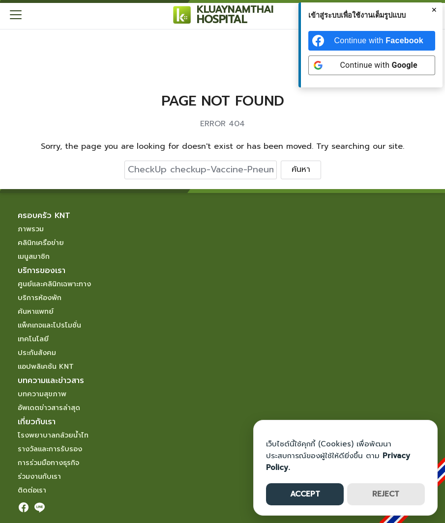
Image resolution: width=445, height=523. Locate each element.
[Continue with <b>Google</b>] (371, 65)
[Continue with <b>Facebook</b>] (371, 41)
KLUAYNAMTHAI (235, 9)
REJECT (385, 494)
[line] (39, 507)
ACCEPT (305, 494)
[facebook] (24, 507)
